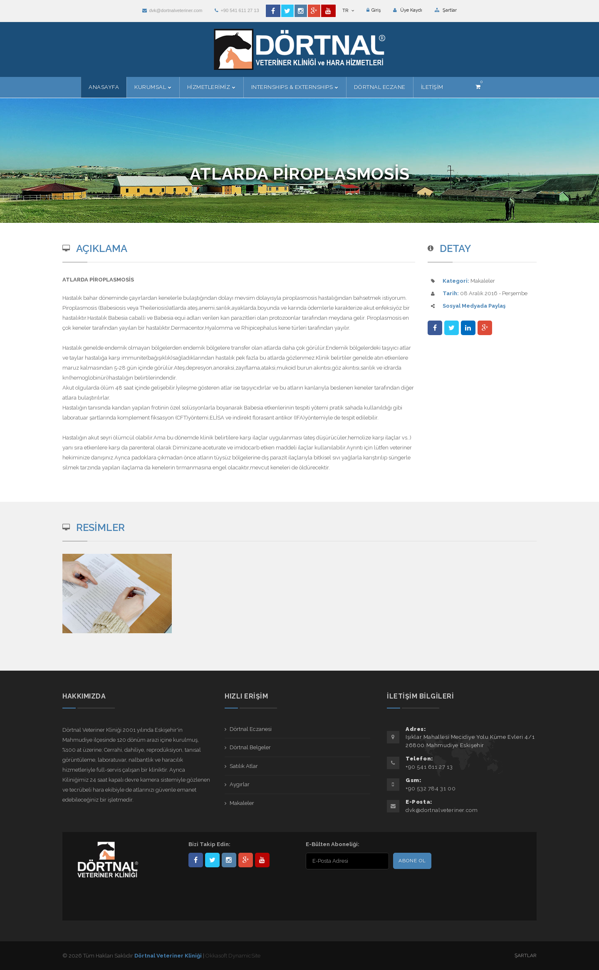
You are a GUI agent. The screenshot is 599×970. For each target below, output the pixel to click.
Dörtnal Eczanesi (251, 729)
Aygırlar (240, 784)
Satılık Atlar (244, 766)
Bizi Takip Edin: (209, 844)
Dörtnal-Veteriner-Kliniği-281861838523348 (195, 860)
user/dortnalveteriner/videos (262, 860)
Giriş (373, 10)
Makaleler (242, 803)
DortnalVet (212, 860)
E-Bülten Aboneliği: (332, 844)
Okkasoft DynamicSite (232, 956)
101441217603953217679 (245, 860)
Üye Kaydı (407, 10)
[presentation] (359, 888)
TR (348, 10)
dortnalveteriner (229, 860)
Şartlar (446, 10)
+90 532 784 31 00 (430, 788)
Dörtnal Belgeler (250, 747)
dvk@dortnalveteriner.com (172, 10)
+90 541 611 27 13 (237, 10)
